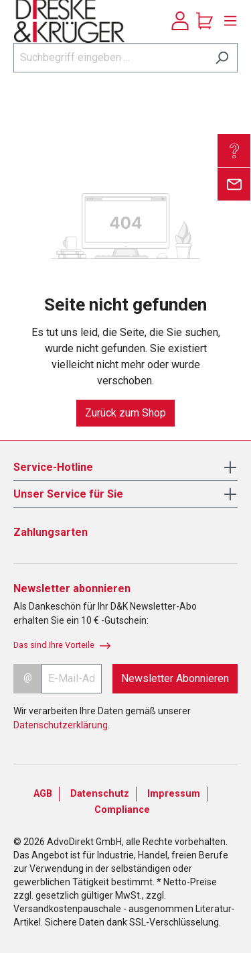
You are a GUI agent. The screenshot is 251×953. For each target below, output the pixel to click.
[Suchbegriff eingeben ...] (110, 57)
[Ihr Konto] (180, 21)
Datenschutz (99, 793)
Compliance (122, 810)
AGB (42, 793)
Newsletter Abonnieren (175, 678)
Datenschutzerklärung (60, 725)
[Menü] (227, 21)
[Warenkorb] (204, 20)
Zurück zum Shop (125, 412)
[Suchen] (222, 57)
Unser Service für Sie (68, 494)
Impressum (173, 793)
